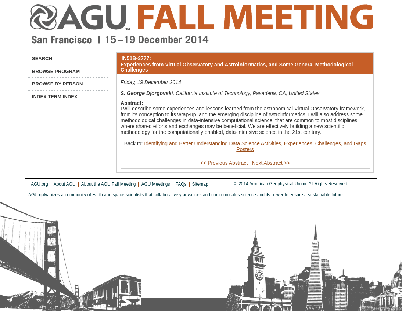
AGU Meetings (155, 184)
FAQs (181, 184)
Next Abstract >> (271, 163)
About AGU (65, 184)
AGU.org (39, 184)
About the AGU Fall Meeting (108, 184)
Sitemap (200, 184)
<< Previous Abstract (224, 163)
